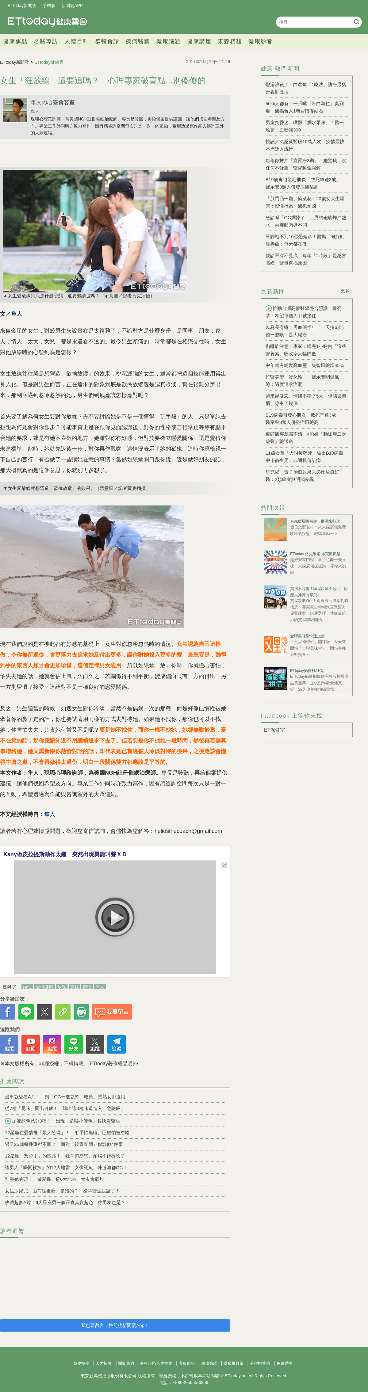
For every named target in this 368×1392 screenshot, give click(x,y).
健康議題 (168, 41)
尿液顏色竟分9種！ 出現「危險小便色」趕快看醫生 (62, 1121)
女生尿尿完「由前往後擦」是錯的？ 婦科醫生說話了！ (62, 1190)
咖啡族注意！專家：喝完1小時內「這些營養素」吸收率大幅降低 (306, 350)
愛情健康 (44, 986)
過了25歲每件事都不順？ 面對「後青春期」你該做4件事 (64, 1144)
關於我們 (126, 1363)
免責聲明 (284, 1363)
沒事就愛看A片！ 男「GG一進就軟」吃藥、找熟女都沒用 (65, 1096)
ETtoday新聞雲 (22, 5)
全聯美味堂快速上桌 (307, 636)
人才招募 (104, 1363)
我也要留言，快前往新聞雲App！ (115, 1325)
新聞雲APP (72, 5)
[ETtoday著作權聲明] (111, 1063)
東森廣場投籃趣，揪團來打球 (315, 521)
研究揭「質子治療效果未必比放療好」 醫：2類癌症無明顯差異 (307, 475)
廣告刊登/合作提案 (155, 1363)
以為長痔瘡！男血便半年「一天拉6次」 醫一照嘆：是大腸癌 (307, 331)
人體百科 (76, 41)
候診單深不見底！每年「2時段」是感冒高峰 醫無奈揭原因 (306, 259)
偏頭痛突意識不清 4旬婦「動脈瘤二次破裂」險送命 (306, 437)
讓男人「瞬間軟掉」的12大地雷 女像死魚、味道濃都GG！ (66, 1167)
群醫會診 (107, 41)
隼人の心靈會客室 (53, 102)
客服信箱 (187, 1363)
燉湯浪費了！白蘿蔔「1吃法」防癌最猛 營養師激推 (307, 88)
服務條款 (209, 1363)
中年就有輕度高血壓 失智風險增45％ (305, 365)
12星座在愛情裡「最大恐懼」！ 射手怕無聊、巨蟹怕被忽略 (67, 1132)
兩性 (27, 986)
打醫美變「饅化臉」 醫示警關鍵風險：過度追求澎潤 (302, 380)
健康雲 (47, 22)
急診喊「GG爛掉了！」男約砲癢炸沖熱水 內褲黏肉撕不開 (306, 221)
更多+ (347, 290)
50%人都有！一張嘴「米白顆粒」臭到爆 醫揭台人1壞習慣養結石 (305, 107)
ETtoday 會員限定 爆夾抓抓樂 (315, 553)
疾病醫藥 (138, 41)
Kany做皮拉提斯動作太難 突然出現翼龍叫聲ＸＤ (65, 854)
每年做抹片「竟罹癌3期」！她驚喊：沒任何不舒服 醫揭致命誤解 (306, 164)
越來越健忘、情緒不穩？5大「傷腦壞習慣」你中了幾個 (306, 399)
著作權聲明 (260, 1363)
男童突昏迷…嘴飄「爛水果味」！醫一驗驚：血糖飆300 (305, 126)
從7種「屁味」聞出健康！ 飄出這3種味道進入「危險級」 (65, 1108)
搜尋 (356, 21)
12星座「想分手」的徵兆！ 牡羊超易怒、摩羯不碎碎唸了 (65, 1155)
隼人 (35, 111)
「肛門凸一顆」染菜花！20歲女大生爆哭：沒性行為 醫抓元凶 (305, 202)
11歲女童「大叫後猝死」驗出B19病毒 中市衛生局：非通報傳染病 (307, 456)
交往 (74, 986)
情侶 (87, 986)
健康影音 (260, 41)
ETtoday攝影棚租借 (306, 670)
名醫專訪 (46, 41)
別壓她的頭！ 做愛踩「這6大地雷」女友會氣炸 (54, 1179)
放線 (61, 986)
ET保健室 (274, 730)
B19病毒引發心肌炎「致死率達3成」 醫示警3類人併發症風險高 (305, 183)
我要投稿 (81, 1363)
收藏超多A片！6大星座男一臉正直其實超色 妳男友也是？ (65, 1202)
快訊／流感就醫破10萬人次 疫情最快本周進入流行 (305, 145)
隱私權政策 (233, 1363)
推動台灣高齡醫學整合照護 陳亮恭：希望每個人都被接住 (304, 311)
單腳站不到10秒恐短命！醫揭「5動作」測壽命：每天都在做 (306, 240)
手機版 (49, 5)
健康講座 (199, 41)
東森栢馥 (230, 41)
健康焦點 (15, 41)
